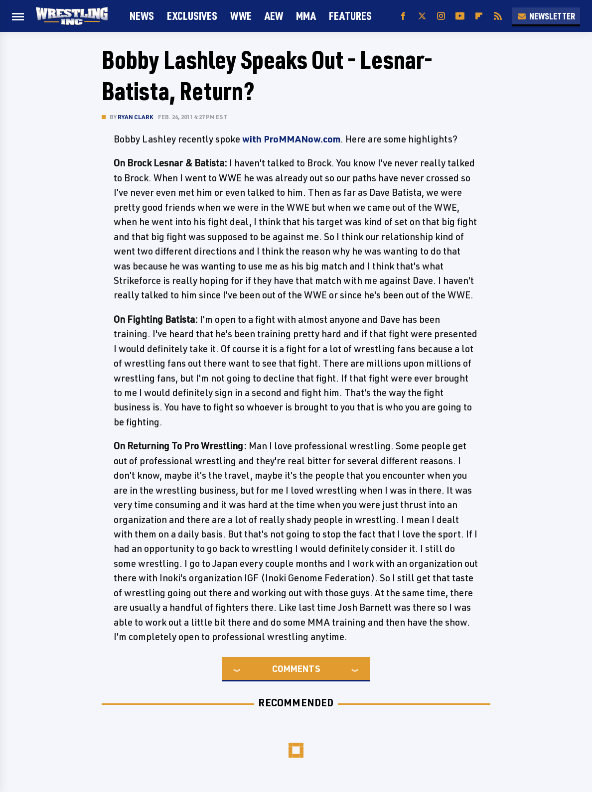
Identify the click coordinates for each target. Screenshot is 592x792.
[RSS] (497, 16)
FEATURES (350, 15)
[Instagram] (441, 16)
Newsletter (546, 15)
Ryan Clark (135, 117)
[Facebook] (403, 16)
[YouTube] (459, 16)
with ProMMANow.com (291, 139)
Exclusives (192, 15)
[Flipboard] (478, 16)
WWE (241, 15)
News (142, 15)
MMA (306, 15)
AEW (274, 15)
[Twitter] (422, 16)
